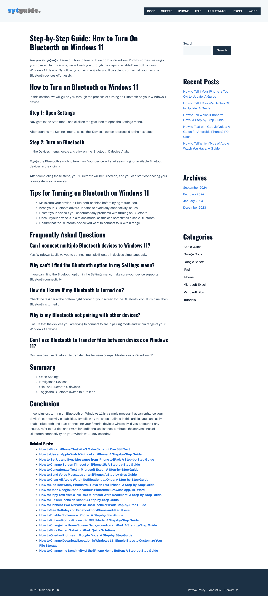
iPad (198, 11)
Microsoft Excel (195, 284)
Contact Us (231, 590)
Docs (151, 11)
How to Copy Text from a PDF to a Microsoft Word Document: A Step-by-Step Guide (100, 495)
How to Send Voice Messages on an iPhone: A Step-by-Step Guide (88, 474)
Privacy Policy (196, 590)
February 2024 (193, 194)
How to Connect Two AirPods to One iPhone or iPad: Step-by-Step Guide (92, 505)
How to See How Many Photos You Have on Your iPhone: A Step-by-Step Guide (96, 485)
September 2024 (195, 187)
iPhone (183, 11)
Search (188, 43)
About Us (215, 590)
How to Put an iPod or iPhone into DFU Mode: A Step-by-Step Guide (89, 520)
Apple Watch (217, 11)
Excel (238, 11)
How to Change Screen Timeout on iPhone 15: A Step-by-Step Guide (89, 464)
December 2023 (194, 207)
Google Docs (193, 254)
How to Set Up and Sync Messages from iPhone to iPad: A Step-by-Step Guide (96, 459)
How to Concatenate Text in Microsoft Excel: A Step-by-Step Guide (88, 469)
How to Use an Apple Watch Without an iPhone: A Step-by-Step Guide (90, 454)
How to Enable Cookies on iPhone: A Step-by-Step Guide (81, 515)
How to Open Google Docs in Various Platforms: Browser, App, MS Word (92, 490)
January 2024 (193, 201)
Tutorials (190, 300)
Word (253, 11)
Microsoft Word (194, 292)
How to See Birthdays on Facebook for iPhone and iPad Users (84, 510)
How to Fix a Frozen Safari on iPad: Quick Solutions (77, 530)
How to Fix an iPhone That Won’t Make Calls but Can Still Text (84, 449)
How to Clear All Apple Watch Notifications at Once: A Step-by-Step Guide (93, 479)
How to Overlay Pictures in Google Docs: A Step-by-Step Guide (85, 535)
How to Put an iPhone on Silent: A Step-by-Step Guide (79, 500)
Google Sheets (194, 262)
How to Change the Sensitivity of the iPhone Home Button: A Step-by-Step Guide (98, 550)
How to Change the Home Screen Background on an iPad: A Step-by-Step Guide (98, 525)
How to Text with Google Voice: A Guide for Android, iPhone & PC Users (206, 132)
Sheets (166, 11)
